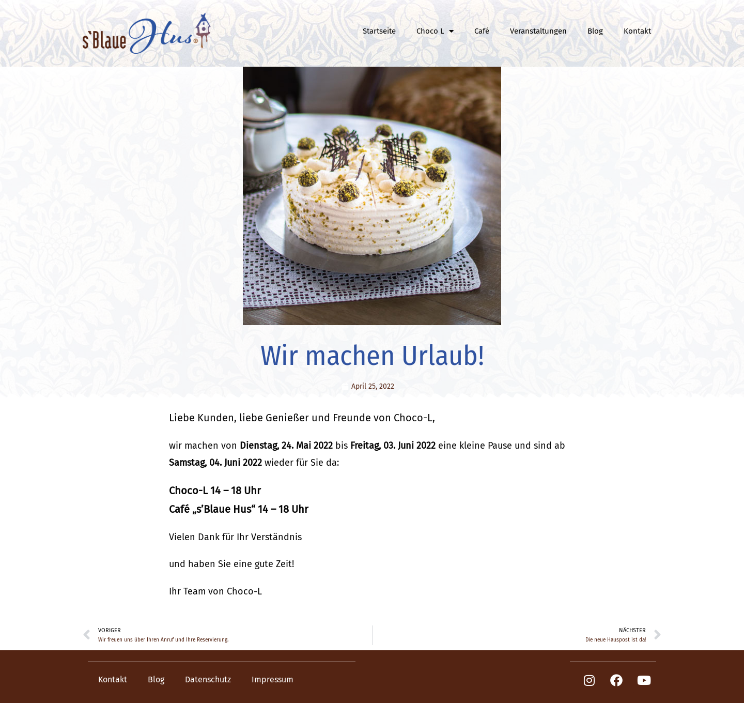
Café (481, 31)
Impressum (272, 679)
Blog (595, 31)
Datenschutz (208, 679)
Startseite (379, 31)
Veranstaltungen (538, 31)
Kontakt (637, 31)
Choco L (435, 31)
